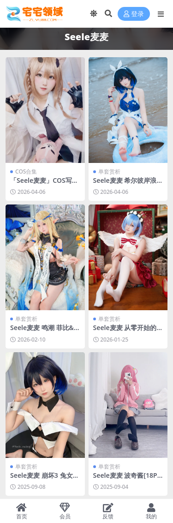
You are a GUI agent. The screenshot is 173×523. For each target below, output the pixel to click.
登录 (134, 14)
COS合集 (26, 171)
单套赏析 (109, 171)
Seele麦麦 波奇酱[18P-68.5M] (126, 479)
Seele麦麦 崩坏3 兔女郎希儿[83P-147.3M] (44, 479)
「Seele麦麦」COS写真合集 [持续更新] (44, 184)
